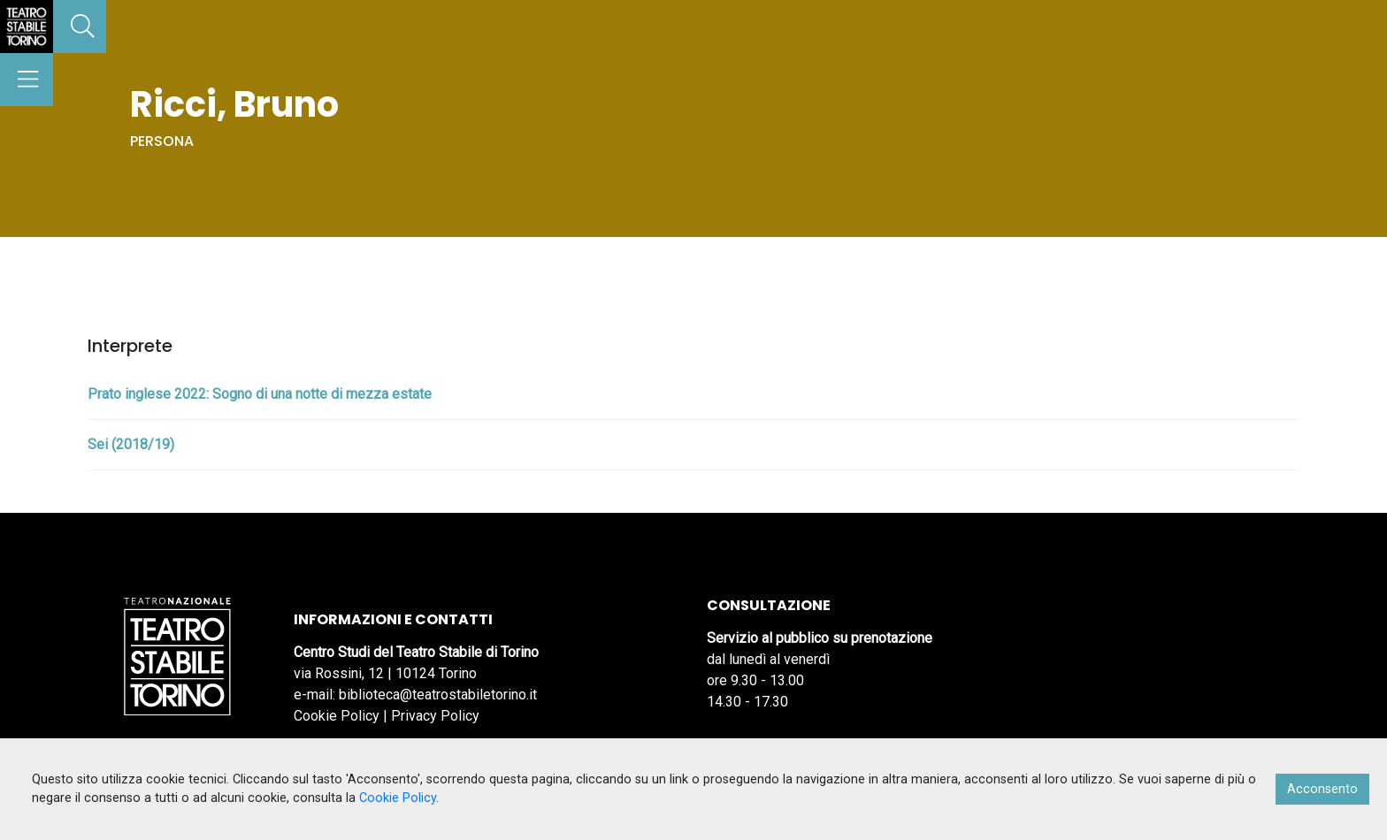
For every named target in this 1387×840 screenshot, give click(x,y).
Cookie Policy (336, 715)
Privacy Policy (435, 715)
